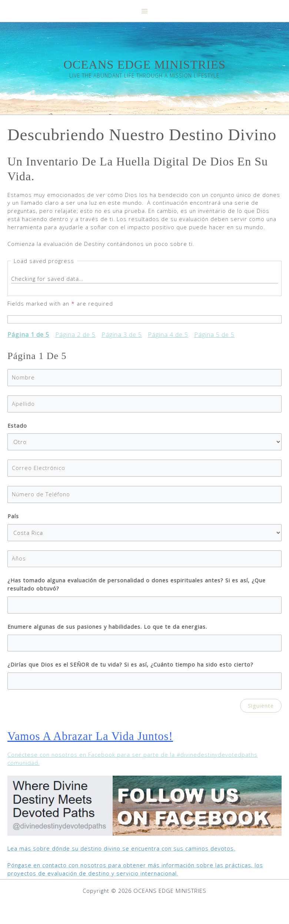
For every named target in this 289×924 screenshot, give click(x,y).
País (13, 518)
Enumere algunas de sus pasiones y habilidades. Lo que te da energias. (107, 628)
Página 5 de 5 (214, 337)
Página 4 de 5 (168, 337)
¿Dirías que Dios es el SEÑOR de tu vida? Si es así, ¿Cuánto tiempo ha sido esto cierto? (130, 666)
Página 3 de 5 (122, 337)
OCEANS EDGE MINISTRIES (144, 65)
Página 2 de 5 (75, 337)
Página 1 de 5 (28, 337)
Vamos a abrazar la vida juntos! (93, 737)
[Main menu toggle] (144, 11)
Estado (17, 427)
